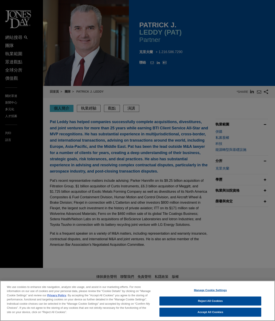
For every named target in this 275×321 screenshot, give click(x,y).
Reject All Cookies (210, 304)
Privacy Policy (56, 298)
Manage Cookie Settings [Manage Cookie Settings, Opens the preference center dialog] (210, 293)
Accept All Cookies (210, 315)
